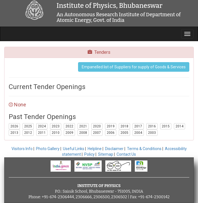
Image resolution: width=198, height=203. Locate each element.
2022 (69, 126)
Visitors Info (22, 148)
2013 (14, 133)
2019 (111, 126)
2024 (42, 126)
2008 (83, 133)
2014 (179, 126)
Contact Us (126, 154)
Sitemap (105, 154)
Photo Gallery (48, 148)
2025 (28, 126)
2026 (14, 126)
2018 (124, 126)
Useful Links (73, 148)
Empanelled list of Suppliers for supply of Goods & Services (134, 67)
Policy (89, 154)
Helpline (95, 148)
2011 (42, 133)
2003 (152, 133)
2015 (166, 126)
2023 (56, 126)
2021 (83, 126)
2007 (97, 133)
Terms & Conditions (144, 148)
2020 (97, 126)
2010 (56, 133)
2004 (138, 133)
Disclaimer (114, 148)
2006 (111, 133)
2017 (138, 126)
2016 (152, 126)
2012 (28, 133)
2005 (124, 133)
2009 (69, 133)
